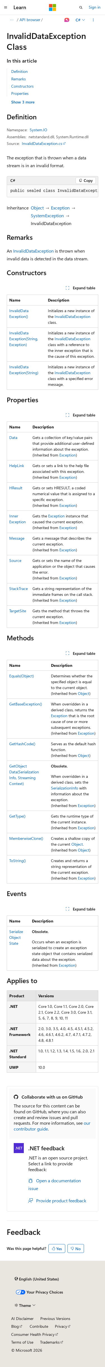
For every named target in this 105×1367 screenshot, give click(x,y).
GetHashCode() (22, 743)
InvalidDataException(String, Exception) (23, 338)
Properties (20, 93)
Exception (60, 208)
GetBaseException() (25, 704)
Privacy (61, 1326)
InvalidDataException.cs (42, 143)
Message (16, 538)
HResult (15, 487)
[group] (52, 191)
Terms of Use (22, 1342)
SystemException (47, 215)
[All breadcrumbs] (12, 20)
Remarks (18, 79)
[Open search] (81, 8)
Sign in (95, 7)
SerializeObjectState (16, 937)
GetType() (17, 816)
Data (13, 437)
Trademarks (50, 1342)
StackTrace (18, 588)
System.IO (38, 129)
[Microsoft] (52, 7)
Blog (15, 1326)
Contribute (39, 1326)
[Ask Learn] (67, 20)
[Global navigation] (5, 8)
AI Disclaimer (22, 1318)
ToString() (17, 860)
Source (15, 560)
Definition (19, 71)
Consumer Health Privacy (33, 1334)
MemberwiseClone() (26, 838)
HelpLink (16, 465)
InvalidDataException (33, 251)
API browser (30, 19)
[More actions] (93, 20)
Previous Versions (55, 1318)
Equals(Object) (21, 675)
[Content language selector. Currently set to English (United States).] (36, 1278)
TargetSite (17, 610)
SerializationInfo (64, 788)
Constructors (22, 86)
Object (37, 208)
